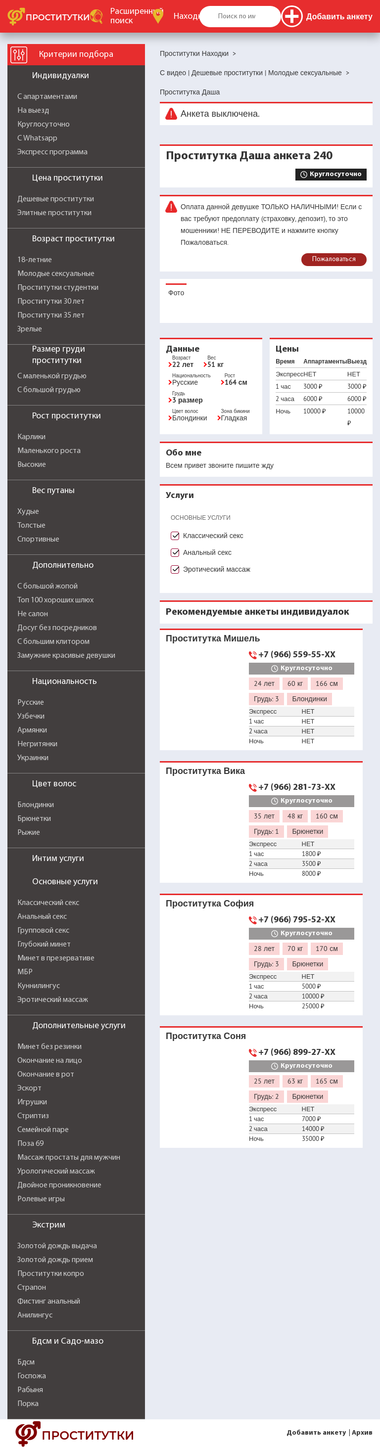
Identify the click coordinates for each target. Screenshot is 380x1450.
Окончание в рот (45, 1075)
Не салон (32, 614)
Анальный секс (42, 917)
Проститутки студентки (57, 288)
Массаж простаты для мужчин (68, 1158)
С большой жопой (47, 586)
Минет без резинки (49, 1047)
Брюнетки (34, 819)
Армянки (32, 730)
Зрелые (29, 329)
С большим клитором (53, 642)
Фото (176, 292)
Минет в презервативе (56, 958)
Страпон (31, 1288)
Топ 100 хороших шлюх (55, 600)
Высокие (31, 465)
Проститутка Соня (206, 1036)
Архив (362, 1433)
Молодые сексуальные (56, 274)
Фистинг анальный (48, 1302)
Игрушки (32, 1102)
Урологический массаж (56, 1172)
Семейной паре (43, 1130)
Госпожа (31, 1376)
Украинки (32, 758)
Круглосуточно (43, 125)
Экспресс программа (52, 152)
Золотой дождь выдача (57, 1246)
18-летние (34, 260)
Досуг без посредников (57, 628)
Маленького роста (49, 451)
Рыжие (28, 833)
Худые (28, 512)
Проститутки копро (50, 1274)
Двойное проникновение (59, 1185)
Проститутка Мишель (213, 638)
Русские (30, 703)
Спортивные (38, 540)
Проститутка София (210, 903)
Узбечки (31, 717)
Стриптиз (33, 1116)
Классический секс (48, 903)
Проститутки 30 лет (51, 302)
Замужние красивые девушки (66, 656)
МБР (25, 972)
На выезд (33, 111)
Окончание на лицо (49, 1061)
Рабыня (30, 1390)
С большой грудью (49, 390)
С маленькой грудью (52, 376)
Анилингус (34, 1315)
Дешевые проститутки (55, 199)
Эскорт (29, 1088)
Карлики (31, 437)
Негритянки (37, 744)
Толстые (31, 526)
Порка (28, 1404)
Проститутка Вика (205, 770)
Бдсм (26, 1362)
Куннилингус (38, 986)
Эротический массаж (52, 1000)
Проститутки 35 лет (51, 315)
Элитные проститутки (54, 213)
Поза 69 (30, 1144)
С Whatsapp (37, 138)
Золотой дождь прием (55, 1260)
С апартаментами (47, 97)
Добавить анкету (316, 1433)
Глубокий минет (44, 945)
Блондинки (35, 805)
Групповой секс (43, 931)
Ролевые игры (41, 1199)
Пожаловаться (334, 259)
